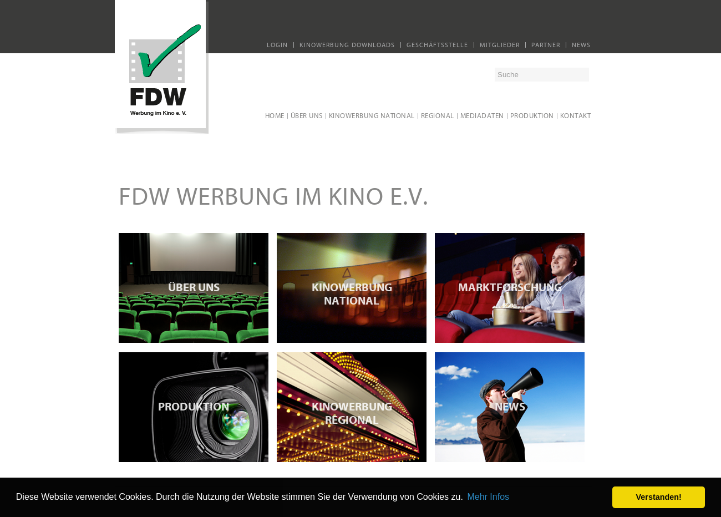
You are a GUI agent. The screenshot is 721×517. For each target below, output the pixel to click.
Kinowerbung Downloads (347, 45)
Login (277, 45)
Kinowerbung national (372, 115)
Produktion (532, 115)
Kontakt (575, 115)
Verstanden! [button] (659, 497)
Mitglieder (500, 45)
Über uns (307, 115)
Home (275, 115)
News (581, 45)
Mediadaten (482, 115)
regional (437, 115)
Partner (545, 45)
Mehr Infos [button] (488, 496)
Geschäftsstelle (437, 45)
